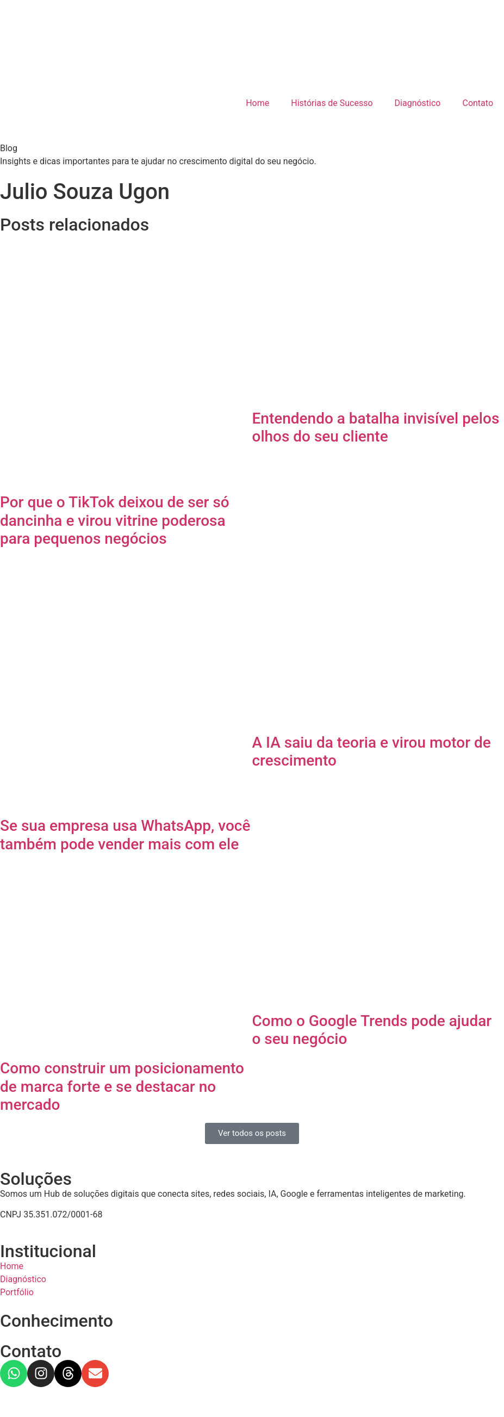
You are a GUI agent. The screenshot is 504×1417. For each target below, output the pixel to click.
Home (257, 103)
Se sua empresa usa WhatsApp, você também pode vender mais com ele (125, 835)
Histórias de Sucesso (331, 103)
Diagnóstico (418, 103)
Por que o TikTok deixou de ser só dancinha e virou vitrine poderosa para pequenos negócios (114, 520)
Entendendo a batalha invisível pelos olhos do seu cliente (376, 427)
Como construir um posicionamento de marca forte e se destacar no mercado (122, 1086)
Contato (477, 103)
